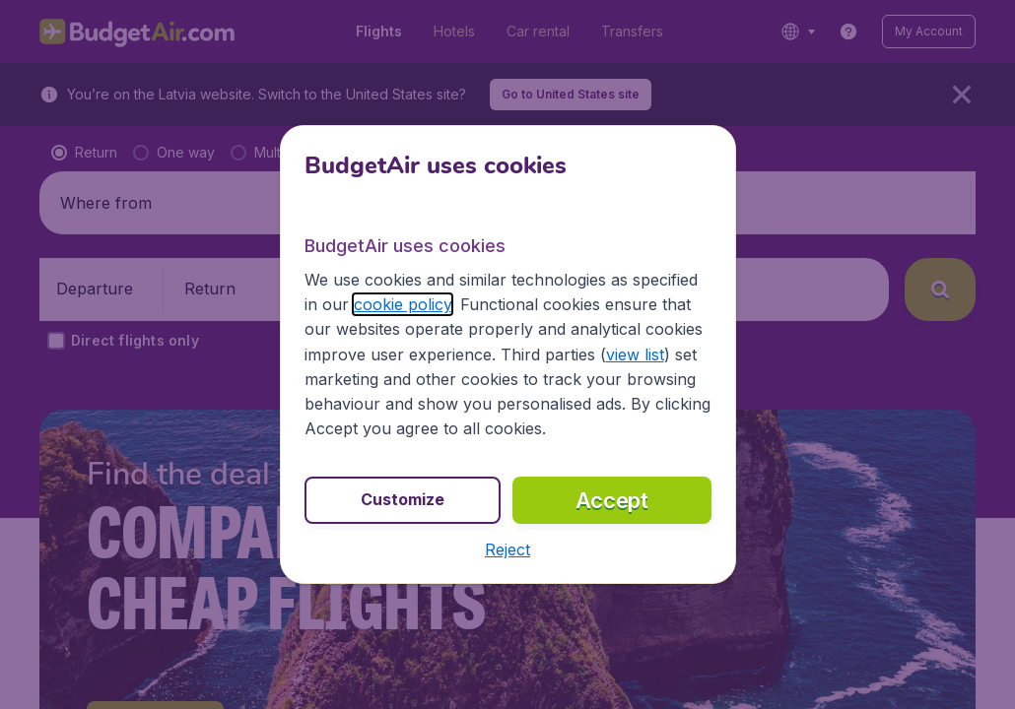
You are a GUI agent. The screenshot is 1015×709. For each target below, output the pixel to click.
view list (635, 354)
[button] (507, 549)
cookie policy (402, 304)
